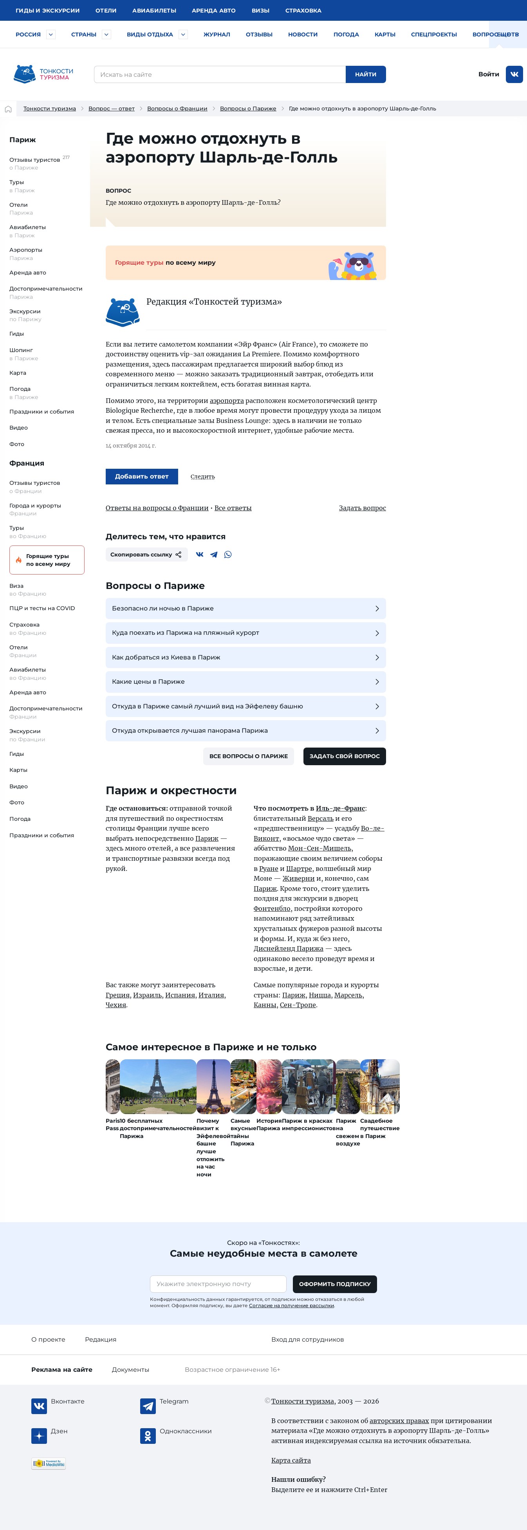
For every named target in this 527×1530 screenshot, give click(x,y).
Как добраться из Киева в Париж (247, 657)
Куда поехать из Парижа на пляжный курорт (247, 633)
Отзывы (259, 34)
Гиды (16, 333)
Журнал (217, 34)
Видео (18, 427)
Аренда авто (214, 10)
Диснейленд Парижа (288, 948)
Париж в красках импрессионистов (309, 1124)
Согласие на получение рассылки (291, 1305)
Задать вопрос (362, 508)
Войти (488, 74)
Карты (385, 34)
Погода (346, 34)
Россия (28, 34)
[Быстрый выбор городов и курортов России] (51, 34)
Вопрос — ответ (499, 34)
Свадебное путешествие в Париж (380, 1128)
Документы (131, 1369)
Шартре (299, 868)
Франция (26, 463)
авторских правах (399, 1421)
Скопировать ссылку (146, 554)
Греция (118, 995)
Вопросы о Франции (177, 108)
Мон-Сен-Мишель (319, 848)
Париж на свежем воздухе (348, 1132)
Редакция (101, 1339)
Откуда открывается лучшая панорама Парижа (247, 730)
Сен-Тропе (298, 1005)
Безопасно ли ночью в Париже (247, 608)
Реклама (61, 1369)
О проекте (48, 1339)
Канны (265, 1005)
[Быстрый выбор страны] (106, 34)
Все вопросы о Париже (248, 756)
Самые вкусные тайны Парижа (243, 1132)
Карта (17, 372)
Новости (303, 34)
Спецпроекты (434, 34)
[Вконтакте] (200, 554)
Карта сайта (291, 1460)
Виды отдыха (150, 34)
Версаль (321, 818)
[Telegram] (214, 554)
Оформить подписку (335, 1284)
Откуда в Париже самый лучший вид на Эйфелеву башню (247, 706)
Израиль (147, 995)
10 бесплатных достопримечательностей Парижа (158, 1128)
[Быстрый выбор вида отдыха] (183, 34)
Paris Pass (113, 1124)
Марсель (348, 995)
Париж (22, 139)
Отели (106, 10)
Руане (268, 868)
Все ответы (233, 508)
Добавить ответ (142, 476)
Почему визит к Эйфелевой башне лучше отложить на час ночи (214, 1147)
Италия (211, 995)
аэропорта (227, 401)
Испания (180, 995)
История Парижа (269, 1124)
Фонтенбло (272, 908)
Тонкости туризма (49, 108)
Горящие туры (46, 560)
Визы (261, 10)
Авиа (154, 10)
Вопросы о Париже (248, 108)
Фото (16, 444)
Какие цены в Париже (247, 681)
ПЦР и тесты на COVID (42, 608)
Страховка (303, 10)
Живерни (299, 878)
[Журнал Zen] (82, 1431)
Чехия (116, 1005)
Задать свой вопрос (345, 756)
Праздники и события (41, 411)
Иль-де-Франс (340, 808)
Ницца (320, 995)
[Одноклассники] (191, 1431)
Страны (83, 34)
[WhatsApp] (228, 554)
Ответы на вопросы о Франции (157, 508)
